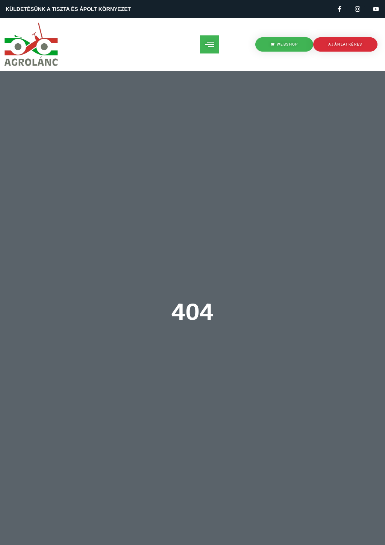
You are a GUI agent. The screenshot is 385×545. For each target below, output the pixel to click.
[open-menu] (209, 44)
